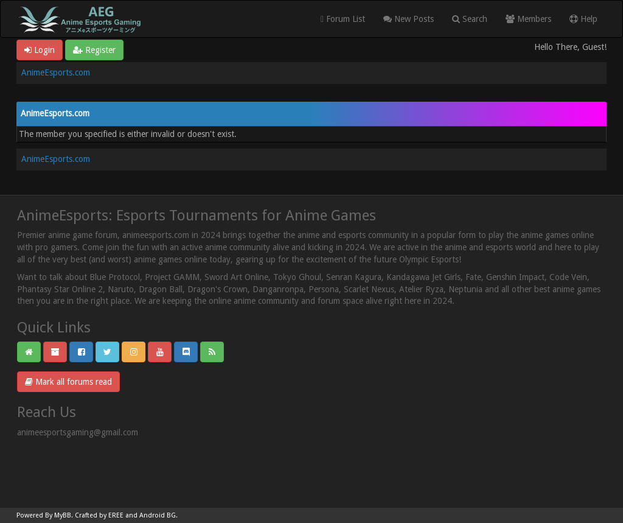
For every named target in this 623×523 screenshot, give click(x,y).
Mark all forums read (68, 382)
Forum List (343, 19)
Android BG (157, 515)
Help (583, 19)
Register (94, 50)
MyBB (62, 515)
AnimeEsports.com (55, 72)
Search (469, 19)
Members (528, 19)
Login (39, 50)
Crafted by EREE (99, 515)
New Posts (408, 19)
